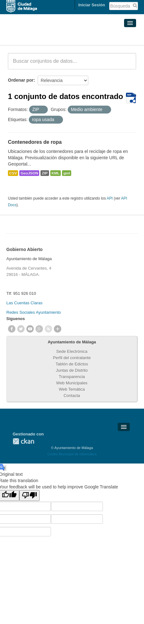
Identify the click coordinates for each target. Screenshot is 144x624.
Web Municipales (72, 383)
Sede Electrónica (71, 351)
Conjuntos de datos (36, 37)
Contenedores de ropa (35, 142)
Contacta (72, 395)
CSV (13, 173)
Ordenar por (21, 80)
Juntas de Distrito (72, 370)
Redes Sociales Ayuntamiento (33, 312)
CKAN (23, 441)
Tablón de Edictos (72, 364)
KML (56, 173)
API (110, 198)
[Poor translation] (29, 495)
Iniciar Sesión (91, 5)
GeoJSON (29, 173)
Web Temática (72, 389)
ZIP (44, 173)
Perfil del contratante (72, 357)
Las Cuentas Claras (24, 302)
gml (66, 173)
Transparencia (72, 376)
